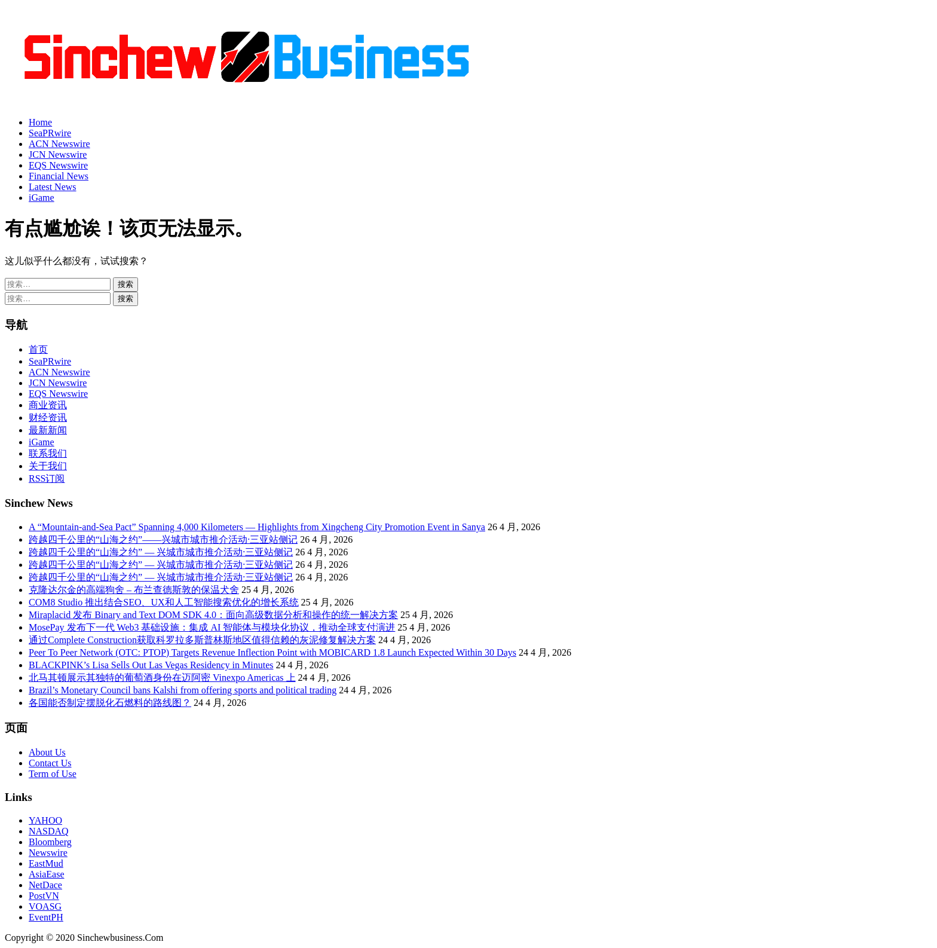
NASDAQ (49, 831)
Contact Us (50, 763)
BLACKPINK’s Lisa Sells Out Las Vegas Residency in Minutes (151, 665)
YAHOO (45, 820)
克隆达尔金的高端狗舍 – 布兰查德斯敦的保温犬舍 (134, 590)
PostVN (44, 896)
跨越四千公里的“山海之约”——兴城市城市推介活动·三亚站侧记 (163, 539)
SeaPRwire (50, 133)
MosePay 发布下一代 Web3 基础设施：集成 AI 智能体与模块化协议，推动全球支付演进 (212, 627)
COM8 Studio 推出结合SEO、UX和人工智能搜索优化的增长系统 (164, 602)
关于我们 (48, 466)
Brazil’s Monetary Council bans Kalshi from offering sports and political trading (182, 690)
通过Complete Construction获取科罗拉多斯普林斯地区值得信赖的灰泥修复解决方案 (202, 640)
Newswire (48, 853)
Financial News (58, 176)
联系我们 (48, 453)
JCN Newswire (58, 154)
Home (40, 122)
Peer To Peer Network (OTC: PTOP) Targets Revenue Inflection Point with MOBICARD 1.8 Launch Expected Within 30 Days (272, 652)
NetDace (45, 885)
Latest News (52, 187)
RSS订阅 (47, 478)
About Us (47, 752)
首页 (38, 349)
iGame (41, 197)
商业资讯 (48, 405)
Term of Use (52, 774)
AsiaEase (47, 874)
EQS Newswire (58, 165)
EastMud (46, 863)
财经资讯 (48, 417)
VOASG (45, 906)
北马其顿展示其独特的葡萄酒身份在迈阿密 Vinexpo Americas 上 (162, 677)
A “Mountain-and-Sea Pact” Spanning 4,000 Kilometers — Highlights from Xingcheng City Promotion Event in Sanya (257, 527)
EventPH (46, 917)
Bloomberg (50, 842)
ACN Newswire (59, 144)
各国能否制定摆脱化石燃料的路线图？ (110, 703)
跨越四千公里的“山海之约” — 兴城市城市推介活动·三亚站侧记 (161, 552)
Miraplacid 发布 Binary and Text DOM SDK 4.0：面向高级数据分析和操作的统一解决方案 (213, 615)
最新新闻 (48, 430)
